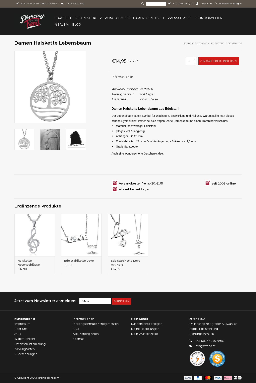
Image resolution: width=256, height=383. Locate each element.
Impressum (22, 324)
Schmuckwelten (209, 18)
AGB (17, 334)
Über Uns (20, 329)
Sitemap (79, 339)
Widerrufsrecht (24, 339)
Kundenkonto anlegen (146, 324)
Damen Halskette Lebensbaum (221, 43)
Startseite (63, 18)
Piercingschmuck (114, 18)
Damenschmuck (146, 18)
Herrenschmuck (177, 18)
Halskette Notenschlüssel (29, 262)
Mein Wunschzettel (145, 334)
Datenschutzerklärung (30, 344)
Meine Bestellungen (145, 329)
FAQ (76, 329)
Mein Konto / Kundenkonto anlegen (219, 3)
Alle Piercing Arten (86, 334)
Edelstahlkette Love (79, 260)
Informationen (122, 77)
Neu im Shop (85, 18)
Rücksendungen (25, 354)
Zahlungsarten (24, 349)
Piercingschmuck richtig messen (96, 324)
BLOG (76, 24)
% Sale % (61, 24)
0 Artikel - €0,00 (181, 3)
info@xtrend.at (205, 346)
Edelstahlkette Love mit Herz (125, 262)
